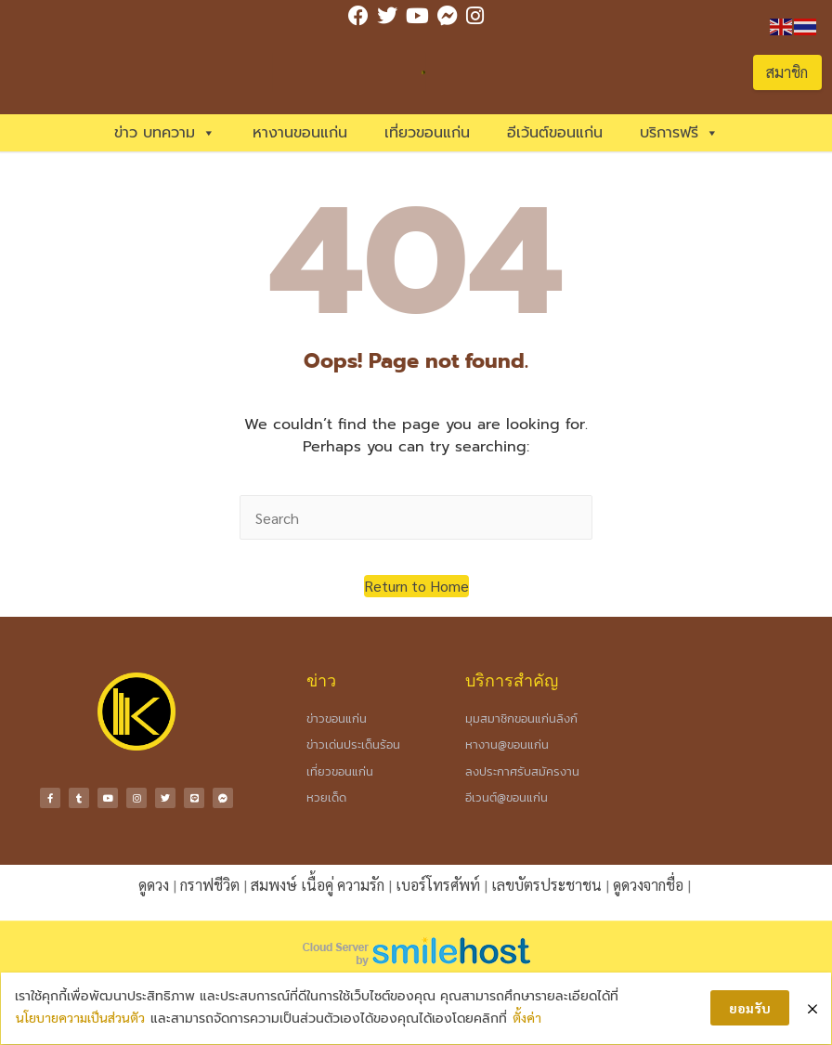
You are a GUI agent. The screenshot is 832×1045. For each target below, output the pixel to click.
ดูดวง (153, 885)
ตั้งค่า (530, 1013)
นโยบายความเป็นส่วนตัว (84, 1013)
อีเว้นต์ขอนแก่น (555, 133)
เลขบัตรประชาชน (546, 885)
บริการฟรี (679, 133)
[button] (416, 586)
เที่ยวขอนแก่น (427, 133)
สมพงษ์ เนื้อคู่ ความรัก (317, 885)
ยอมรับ (746, 1004)
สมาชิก (787, 72)
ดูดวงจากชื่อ (648, 885)
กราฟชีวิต (210, 885)
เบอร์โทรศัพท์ (438, 885)
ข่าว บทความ (164, 133)
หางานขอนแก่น (300, 133)
